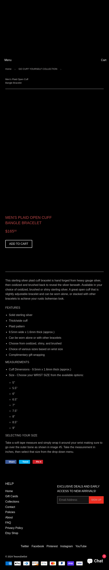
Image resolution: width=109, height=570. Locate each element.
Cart (103, 60)
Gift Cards (11, 496)
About (9, 517)
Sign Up (96, 499)
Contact (10, 506)
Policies (10, 512)
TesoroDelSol (20, 556)
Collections (12, 501)
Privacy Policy (14, 527)
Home (8, 69)
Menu (8, 60)
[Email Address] (73, 500)
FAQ (8, 522)
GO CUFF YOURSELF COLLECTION (38, 69)
